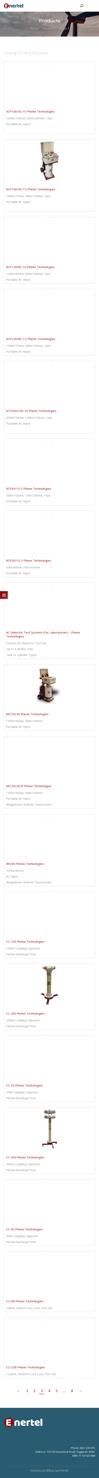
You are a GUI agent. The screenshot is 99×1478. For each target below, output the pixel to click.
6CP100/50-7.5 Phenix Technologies (30, 189)
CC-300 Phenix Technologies (25, 1157)
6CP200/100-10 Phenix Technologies (31, 411)
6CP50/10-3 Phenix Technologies (28, 560)
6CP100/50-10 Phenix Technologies (30, 111)
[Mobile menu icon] (91, 6)
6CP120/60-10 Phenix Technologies (30, 267)
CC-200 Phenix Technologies (25, 1013)
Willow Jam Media (57, 1470)
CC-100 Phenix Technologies (25, 941)
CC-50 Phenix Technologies (24, 1229)
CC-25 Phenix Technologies (24, 1085)
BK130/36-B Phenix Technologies (29, 786)
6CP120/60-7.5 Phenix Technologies (30, 339)
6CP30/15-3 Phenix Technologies (28, 488)
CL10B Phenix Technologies (24, 1301)
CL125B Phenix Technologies (25, 1367)
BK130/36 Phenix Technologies (27, 714)
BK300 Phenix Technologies (25, 864)
